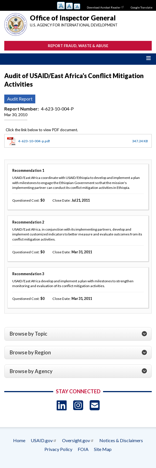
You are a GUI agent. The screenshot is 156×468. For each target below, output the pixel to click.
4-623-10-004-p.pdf (34, 141)
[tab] (78, 334)
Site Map (103, 449)
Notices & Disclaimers (121, 440)
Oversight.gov (78, 440)
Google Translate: (142, 7)
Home (19, 440)
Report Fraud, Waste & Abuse (78, 45)
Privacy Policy (58, 449)
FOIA (83, 449)
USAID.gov (44, 440)
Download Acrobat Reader (105, 7)
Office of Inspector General (73, 18)
